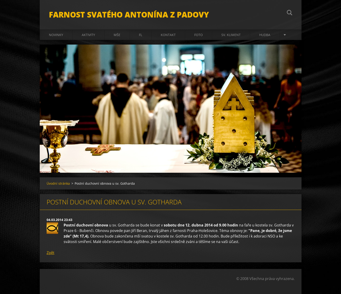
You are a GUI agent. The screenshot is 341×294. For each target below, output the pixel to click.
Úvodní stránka (58, 183)
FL (140, 35)
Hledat (289, 13)
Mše (117, 35)
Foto (198, 35)
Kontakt (168, 35)
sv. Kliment (231, 35)
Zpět (50, 252)
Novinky (56, 35)
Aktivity (88, 35)
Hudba (264, 35)
